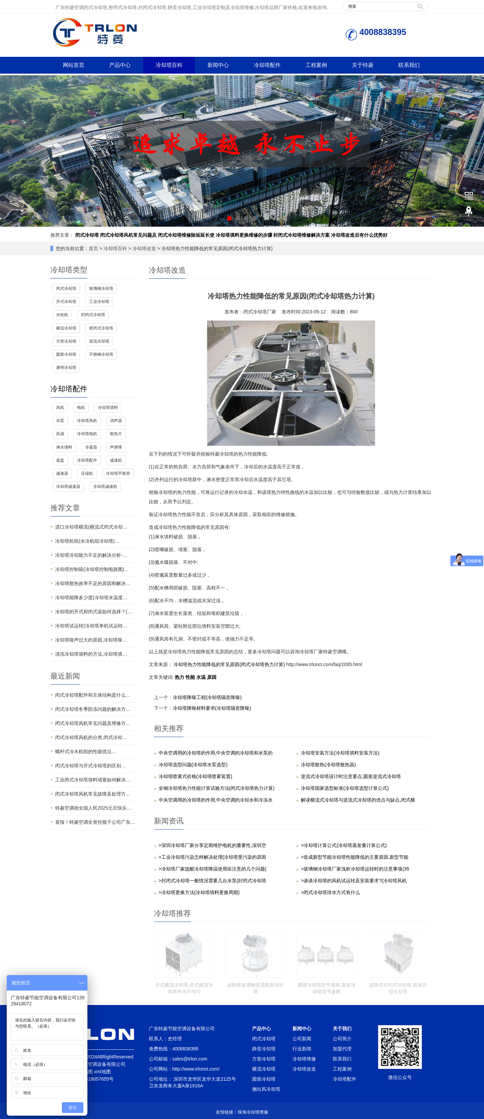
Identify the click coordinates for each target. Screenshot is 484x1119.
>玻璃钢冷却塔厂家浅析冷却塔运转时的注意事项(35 (355, 869)
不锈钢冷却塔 (101, 354)
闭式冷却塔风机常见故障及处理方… (92, 794)
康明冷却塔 (66, 367)
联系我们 (409, 65)
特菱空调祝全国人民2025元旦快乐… (93, 808)
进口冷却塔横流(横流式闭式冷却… (91, 527)
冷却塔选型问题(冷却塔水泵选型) (193, 764)
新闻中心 (218, 65)
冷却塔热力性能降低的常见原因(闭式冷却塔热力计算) (229, 664)
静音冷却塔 (264, 1048)
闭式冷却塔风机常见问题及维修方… (92, 723)
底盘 (60, 460)
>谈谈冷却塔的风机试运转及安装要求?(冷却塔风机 (354, 880)
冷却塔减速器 (68, 486)
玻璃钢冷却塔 (101, 288)
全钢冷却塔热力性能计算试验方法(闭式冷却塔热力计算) (217, 788)
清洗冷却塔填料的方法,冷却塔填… (91, 654)
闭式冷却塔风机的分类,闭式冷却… (91, 737)
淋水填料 (64, 447)
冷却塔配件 (267, 65)
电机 (81, 407)
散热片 (116, 433)
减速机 (116, 460)
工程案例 (316, 65)
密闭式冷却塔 (101, 328)
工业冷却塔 (99, 301)
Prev (8, 151)
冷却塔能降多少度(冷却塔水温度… (91, 597)
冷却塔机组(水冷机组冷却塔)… (87, 541)
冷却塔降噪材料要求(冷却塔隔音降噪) (212, 708)
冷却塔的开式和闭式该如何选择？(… (93, 611)
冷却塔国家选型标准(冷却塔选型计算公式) (345, 788)
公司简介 (342, 1038)
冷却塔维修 (304, 1059)
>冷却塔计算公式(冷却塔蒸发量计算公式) (344, 845)
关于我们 (342, 1028)
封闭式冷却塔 (93, 314)
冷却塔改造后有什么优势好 (359, 235)
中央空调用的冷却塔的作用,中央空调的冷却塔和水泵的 (216, 753)
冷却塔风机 (87, 420)
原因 (211, 677)
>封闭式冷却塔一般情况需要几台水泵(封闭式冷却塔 (213, 880)
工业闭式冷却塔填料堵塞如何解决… (92, 779)
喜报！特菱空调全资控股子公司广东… (95, 822)
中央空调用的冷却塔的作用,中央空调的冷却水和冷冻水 (216, 800)
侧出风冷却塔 (266, 1089)
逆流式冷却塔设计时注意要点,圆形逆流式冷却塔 (351, 776)
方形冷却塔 (66, 341)
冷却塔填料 (108, 407)
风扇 (60, 433)
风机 (60, 407)
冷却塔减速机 (105, 486)
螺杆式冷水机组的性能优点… (85, 751)
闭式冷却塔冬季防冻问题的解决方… (92, 709)
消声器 (116, 420)
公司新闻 (301, 1038)
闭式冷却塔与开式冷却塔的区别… (90, 765)
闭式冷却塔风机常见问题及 (128, 235)
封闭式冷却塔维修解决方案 (301, 235)
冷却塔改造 (144, 248)
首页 (93, 248)
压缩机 (87, 473)
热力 (180, 677)
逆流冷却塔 (99, 341)
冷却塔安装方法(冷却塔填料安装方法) (340, 753)
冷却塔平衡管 (118, 473)
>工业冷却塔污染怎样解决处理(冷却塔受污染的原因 (213, 857)
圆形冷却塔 (66, 354)
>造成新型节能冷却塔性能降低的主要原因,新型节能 (354, 857)
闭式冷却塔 (87, 235)
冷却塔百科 (169, 65)
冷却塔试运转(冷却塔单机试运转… (91, 625)
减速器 (62, 473)
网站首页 (73, 65)
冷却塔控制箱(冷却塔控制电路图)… (92, 569)
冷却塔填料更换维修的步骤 (244, 235)
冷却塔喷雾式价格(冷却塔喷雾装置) (195, 776)
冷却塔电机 (87, 433)
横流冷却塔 (66, 328)
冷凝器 (91, 447)
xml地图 (102, 1071)
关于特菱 (362, 65)
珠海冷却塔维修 (253, 1112)
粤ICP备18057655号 (92, 1079)
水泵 (60, 420)
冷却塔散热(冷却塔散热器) (328, 764)
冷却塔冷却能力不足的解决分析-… (91, 555)
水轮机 (62, 314)
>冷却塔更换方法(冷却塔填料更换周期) (199, 892)
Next (475, 151)
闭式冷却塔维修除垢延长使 (186, 235)
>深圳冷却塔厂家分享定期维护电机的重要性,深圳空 (212, 845)
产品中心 (120, 65)
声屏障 (116, 447)
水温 (201, 677)
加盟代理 (342, 1048)
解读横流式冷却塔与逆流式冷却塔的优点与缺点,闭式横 (358, 800)
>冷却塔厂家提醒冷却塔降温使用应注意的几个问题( (213, 869)
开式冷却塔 (66, 301)
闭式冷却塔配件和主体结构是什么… (92, 695)
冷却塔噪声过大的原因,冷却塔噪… (91, 640)
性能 (191, 677)
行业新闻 (301, 1048)
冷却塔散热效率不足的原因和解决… (92, 583)
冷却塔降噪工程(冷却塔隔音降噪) (207, 697)
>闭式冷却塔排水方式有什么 (330, 892)
